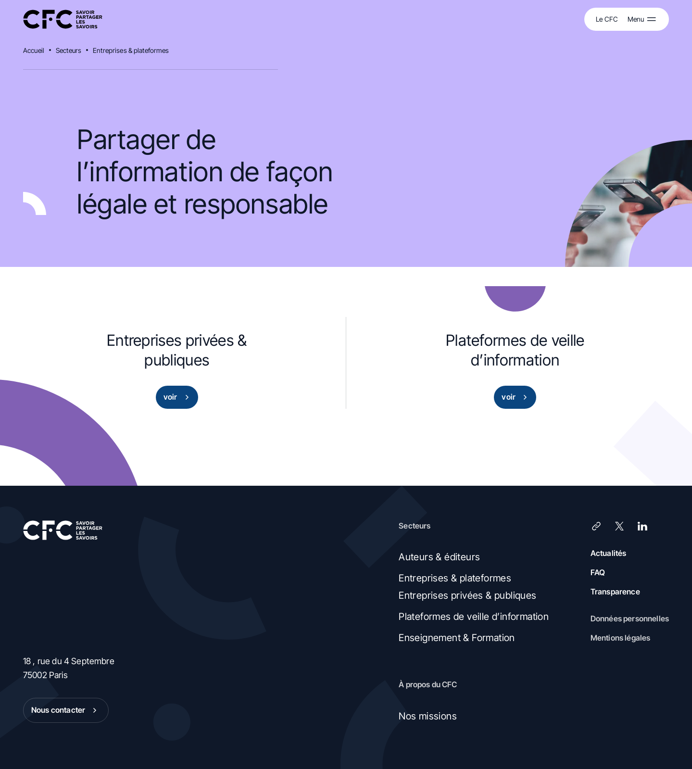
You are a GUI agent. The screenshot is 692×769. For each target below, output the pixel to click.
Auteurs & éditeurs (439, 557)
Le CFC (607, 19)
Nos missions (428, 716)
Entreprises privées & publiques (467, 595)
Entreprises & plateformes (131, 50)
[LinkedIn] (642, 526)
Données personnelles (630, 618)
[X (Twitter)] (619, 526)
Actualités (609, 553)
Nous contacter (66, 710)
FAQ (598, 572)
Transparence (615, 591)
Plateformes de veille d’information (474, 616)
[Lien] (596, 526)
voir (178, 397)
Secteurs (68, 50)
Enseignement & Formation (457, 637)
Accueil (33, 50)
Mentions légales (621, 638)
